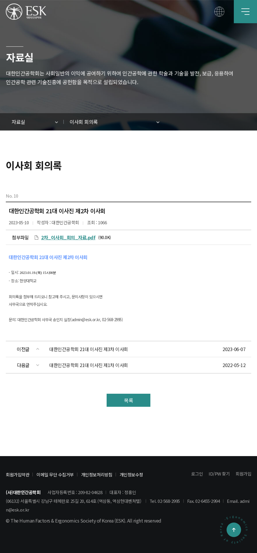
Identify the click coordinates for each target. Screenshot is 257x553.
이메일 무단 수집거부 (55, 474)
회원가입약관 (17, 474)
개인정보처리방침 (96, 474)
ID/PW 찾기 (219, 474)
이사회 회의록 (84, 121)
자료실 (18, 121)
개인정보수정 (131, 474)
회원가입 (243, 474)
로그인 (197, 474)
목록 (128, 400)
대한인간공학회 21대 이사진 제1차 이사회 (88, 365)
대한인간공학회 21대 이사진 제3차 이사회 (88, 349)
